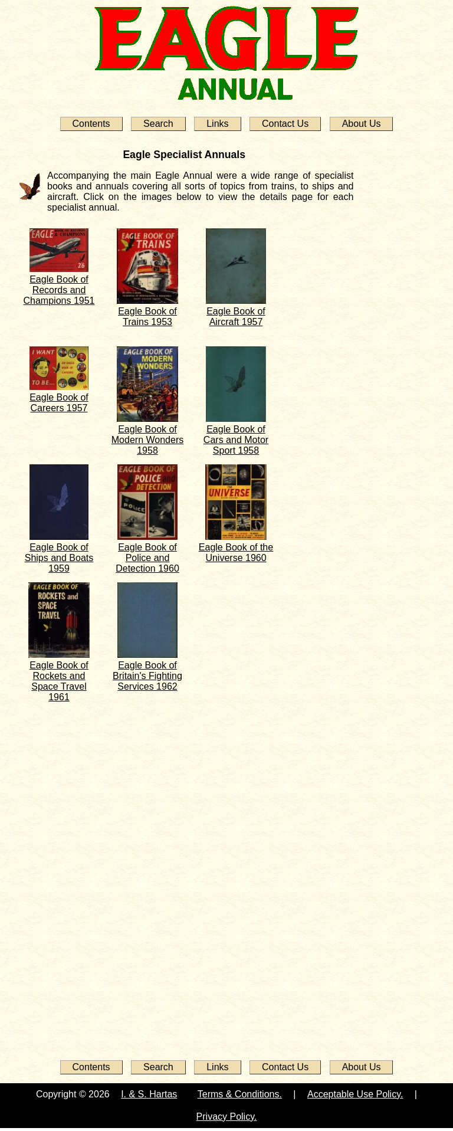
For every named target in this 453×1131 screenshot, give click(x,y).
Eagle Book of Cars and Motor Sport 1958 (235, 439)
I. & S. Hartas (149, 1094)
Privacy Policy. (226, 1117)
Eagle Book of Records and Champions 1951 (59, 290)
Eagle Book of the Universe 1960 (236, 552)
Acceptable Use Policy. (355, 1094)
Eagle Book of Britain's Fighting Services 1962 (147, 675)
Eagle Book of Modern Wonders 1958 (147, 439)
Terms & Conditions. (240, 1094)
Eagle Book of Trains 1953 (147, 316)
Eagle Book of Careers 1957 (58, 402)
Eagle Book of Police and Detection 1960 (147, 557)
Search (158, 124)
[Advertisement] (60, 874)
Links (217, 124)
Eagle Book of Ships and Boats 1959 (59, 557)
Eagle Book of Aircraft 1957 (235, 316)
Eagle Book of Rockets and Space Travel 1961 (58, 681)
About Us (361, 124)
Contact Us (285, 124)
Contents (91, 124)
